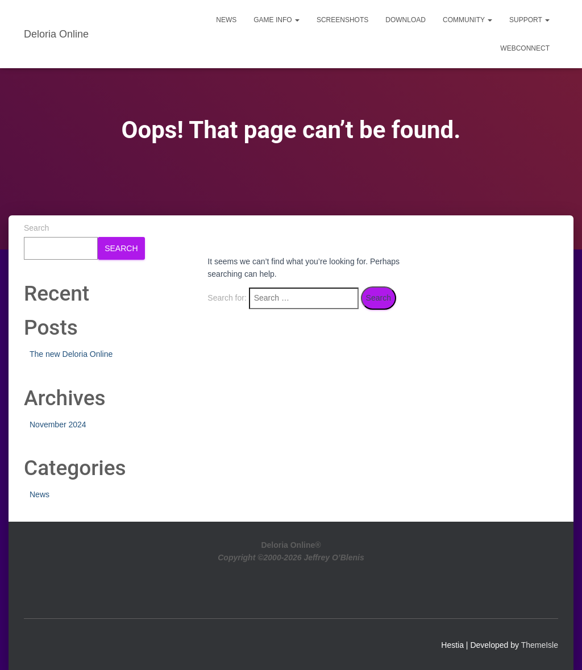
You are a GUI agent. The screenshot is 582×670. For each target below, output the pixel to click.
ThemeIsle (539, 645)
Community (467, 20)
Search (36, 227)
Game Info (276, 20)
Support (529, 20)
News (226, 20)
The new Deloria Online (71, 354)
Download (405, 20)
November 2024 (58, 424)
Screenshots (342, 20)
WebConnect (525, 48)
